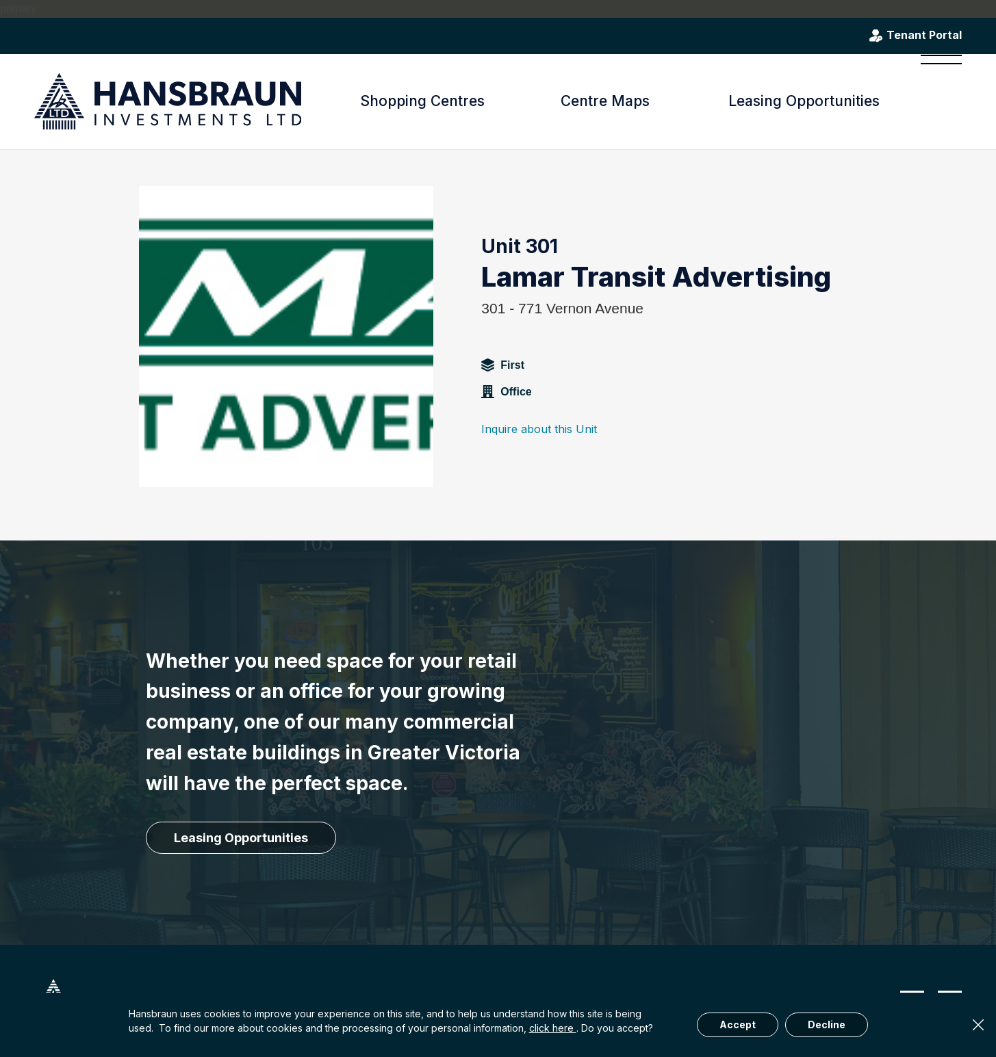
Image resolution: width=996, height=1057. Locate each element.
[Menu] (937, 101)
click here (552, 1028)
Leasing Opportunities (804, 100)
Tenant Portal (924, 35)
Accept (737, 1024)
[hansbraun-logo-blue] (167, 101)
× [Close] (978, 1024)
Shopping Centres (422, 100)
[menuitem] (937, 101)
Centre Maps (605, 100)
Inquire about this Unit (539, 429)
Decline (826, 1024)
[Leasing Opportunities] (241, 838)
